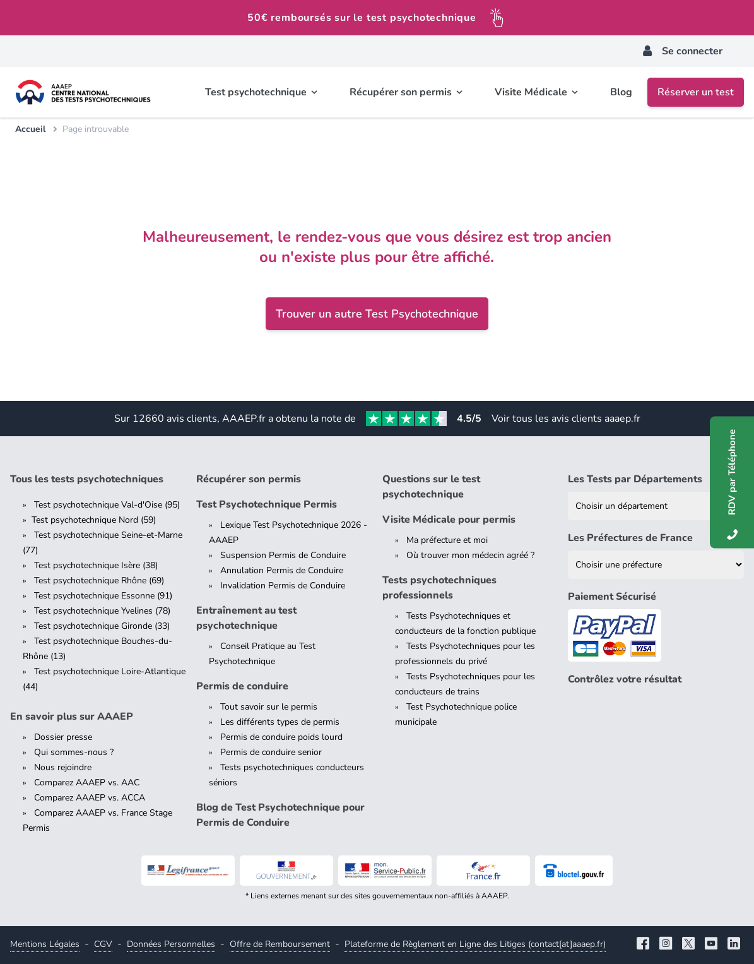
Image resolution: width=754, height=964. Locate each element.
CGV (103, 944)
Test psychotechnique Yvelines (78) (102, 611)
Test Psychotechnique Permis (266, 504)
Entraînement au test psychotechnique (246, 618)
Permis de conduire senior (271, 752)
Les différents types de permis (279, 722)
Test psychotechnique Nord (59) (94, 520)
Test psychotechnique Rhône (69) (99, 580)
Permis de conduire (242, 686)
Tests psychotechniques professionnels (439, 587)
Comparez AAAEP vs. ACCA (89, 798)
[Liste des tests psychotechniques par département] (656, 506)
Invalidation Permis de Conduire (282, 586)
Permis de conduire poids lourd (281, 737)
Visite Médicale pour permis (448, 520)
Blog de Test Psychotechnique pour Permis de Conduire (280, 815)
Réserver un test (695, 92)
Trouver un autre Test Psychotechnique (377, 313)
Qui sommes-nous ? (74, 752)
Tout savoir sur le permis (268, 707)
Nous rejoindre (62, 767)
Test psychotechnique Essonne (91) (103, 596)
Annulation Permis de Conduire (281, 570)
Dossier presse (63, 737)
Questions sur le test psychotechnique (431, 486)
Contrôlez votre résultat (624, 679)
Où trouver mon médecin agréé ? (470, 555)
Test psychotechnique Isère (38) (96, 565)
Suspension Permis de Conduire (283, 555)
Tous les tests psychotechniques (86, 479)
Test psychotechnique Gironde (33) (102, 626)
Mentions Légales (45, 944)
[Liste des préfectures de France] (656, 564)
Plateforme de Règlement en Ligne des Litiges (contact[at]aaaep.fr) (475, 944)
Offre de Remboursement (280, 944)
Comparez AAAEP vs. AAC (86, 782)
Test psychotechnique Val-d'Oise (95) (107, 505)
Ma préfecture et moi (447, 540)
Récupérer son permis (248, 479)
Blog (621, 92)
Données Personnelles (171, 944)
